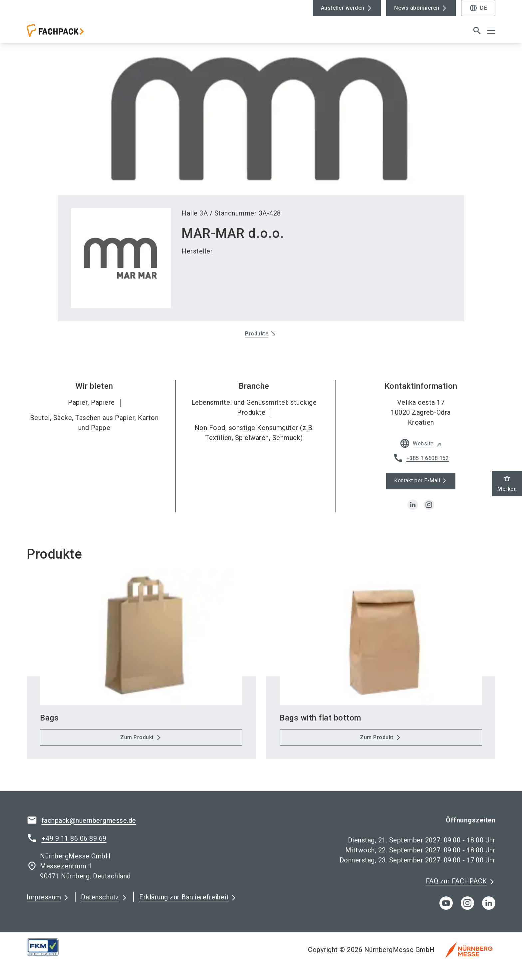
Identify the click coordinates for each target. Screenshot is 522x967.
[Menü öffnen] (491, 34)
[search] (477, 34)
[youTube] (446, 909)
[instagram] (428, 511)
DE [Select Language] (478, 8)
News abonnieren (416, 8)
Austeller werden (343, 8)
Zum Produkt (137, 744)
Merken (507, 483)
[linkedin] (412, 511)
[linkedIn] (488, 909)
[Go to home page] (81, 37)
